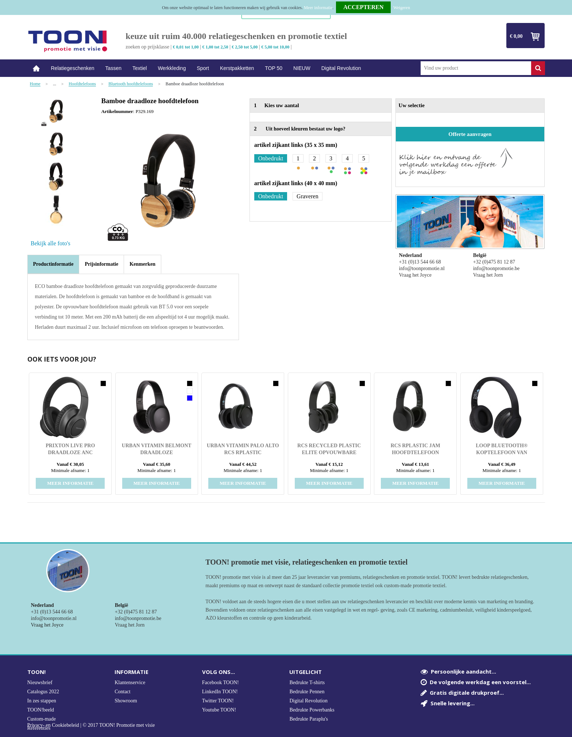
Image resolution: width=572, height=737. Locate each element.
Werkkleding (172, 68)
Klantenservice (130, 682)
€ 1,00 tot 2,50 (215, 47)
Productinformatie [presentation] (53, 264)
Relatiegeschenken (72, 68)
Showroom (126, 700)
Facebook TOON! (220, 682)
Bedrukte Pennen (306, 691)
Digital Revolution (341, 68)
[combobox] (476, 68)
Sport (203, 68)
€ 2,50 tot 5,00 (245, 47)
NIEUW (301, 68)
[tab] (53, 264)
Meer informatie (318, 7)
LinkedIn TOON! (220, 691)
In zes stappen (41, 700)
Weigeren (401, 7)
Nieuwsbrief (40, 682)
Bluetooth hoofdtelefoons (130, 84)
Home (36, 68)
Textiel (139, 68)
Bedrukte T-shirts (307, 682)
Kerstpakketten (237, 68)
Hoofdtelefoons (82, 84)
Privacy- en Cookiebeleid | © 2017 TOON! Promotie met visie (91, 725)
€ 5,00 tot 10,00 (275, 47)
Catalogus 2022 (43, 691)
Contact (123, 691)
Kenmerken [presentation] (142, 264)
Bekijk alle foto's (50, 243)
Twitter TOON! (218, 700)
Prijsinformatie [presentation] (101, 264)
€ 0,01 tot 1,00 (186, 47)
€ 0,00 (516, 36)
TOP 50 (273, 68)
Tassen (113, 68)
